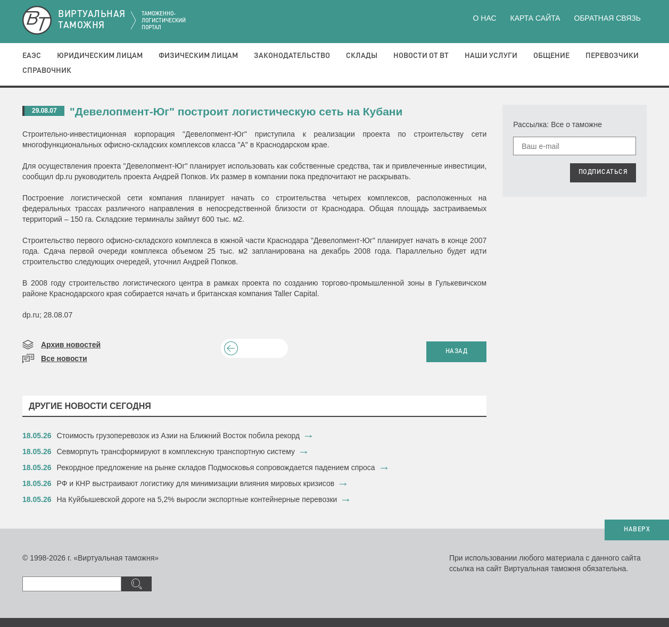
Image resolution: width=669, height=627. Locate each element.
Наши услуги (491, 56)
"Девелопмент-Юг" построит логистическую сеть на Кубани (236, 111)
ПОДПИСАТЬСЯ (603, 172)
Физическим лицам (198, 56)
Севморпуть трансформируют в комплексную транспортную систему (176, 451)
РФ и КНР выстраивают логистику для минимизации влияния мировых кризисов (196, 483)
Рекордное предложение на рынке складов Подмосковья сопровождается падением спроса (216, 467)
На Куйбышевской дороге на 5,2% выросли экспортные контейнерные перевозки (197, 499)
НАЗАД (456, 351)
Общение (551, 56)
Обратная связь (607, 18)
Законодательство (292, 56)
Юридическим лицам (100, 56)
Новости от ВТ (421, 56)
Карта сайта (535, 18)
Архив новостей (71, 344)
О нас (485, 18)
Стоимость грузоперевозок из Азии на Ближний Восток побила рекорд (178, 435)
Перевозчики (612, 56)
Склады (361, 56)
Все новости (64, 358)
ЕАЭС (31, 56)
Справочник (46, 70)
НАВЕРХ (637, 529)
